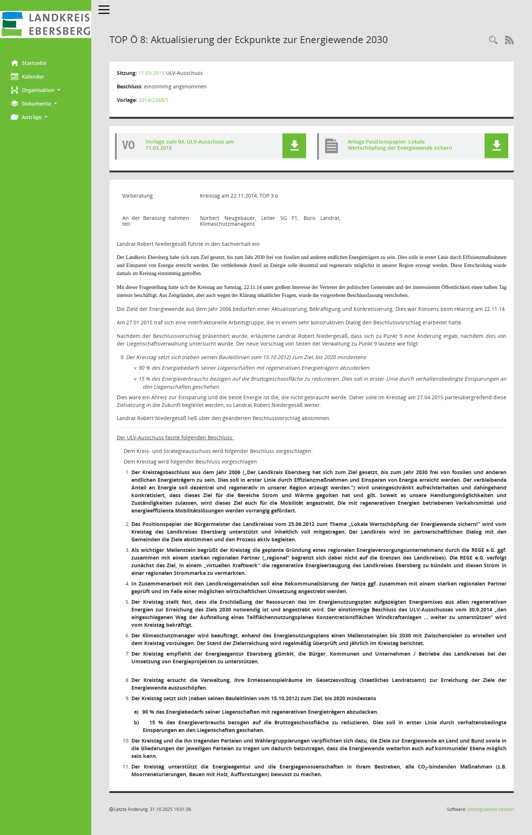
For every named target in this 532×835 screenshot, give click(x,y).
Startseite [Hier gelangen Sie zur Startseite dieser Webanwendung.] (28, 62)
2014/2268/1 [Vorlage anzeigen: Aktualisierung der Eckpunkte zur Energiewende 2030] (154, 99)
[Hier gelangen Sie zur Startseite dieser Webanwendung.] (45, 24)
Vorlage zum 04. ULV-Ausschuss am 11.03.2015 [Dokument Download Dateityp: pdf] (190, 144)
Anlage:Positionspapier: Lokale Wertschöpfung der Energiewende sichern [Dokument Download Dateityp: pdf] (400, 144)
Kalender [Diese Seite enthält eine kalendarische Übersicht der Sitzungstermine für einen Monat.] (27, 76)
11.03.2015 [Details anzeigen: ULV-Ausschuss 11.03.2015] (151, 72)
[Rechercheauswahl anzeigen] (493, 40)
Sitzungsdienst (490, 809)
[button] (45, 90)
